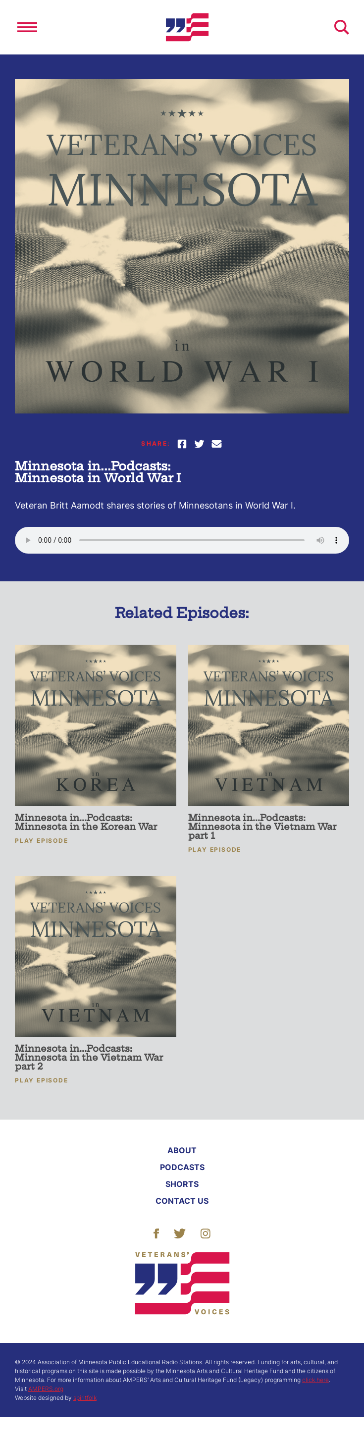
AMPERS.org (45, 1388)
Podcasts (182, 1167)
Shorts (182, 1184)
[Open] (27, 27)
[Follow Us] (156, 1232)
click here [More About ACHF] (315, 1380)
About (182, 1150)
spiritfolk (85, 1397)
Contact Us (182, 1201)
